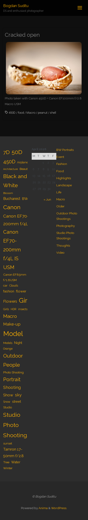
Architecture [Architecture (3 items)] (10, 169)
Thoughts (63, 245)
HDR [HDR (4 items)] (13, 309)
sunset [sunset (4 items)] (7, 443)
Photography (65, 226)
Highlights (63, 178)
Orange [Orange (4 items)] (8, 348)
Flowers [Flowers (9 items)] (10, 301)
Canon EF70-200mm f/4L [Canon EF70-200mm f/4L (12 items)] (15, 220)
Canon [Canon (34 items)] (12, 207)
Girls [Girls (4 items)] (6, 309)
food (21, 112)
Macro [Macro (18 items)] (10, 316)
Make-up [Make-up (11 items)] (12, 324)
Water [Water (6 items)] (15, 462)
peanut (42, 112)
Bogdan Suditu (15, 6)
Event (60, 157)
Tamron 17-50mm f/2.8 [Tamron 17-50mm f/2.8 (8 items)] (13, 452)
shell (53, 112)
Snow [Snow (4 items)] (6, 401)
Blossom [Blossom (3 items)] (8, 193)
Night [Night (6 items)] (18, 343)
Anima (43, 508)
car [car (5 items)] (5, 285)
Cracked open (22, 35)
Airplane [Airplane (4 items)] (22, 162)
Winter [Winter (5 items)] (8, 468)
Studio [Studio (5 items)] (7, 407)
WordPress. (59, 508)
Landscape (64, 185)
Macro (30, 112)
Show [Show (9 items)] (8, 395)
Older (60, 206)
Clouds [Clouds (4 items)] (13, 285)
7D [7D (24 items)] (6, 152)
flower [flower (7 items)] (21, 291)
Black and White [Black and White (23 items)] (15, 181)
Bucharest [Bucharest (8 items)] (11, 198)
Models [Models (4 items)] (7, 343)
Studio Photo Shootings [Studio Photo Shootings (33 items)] (16, 425)
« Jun (47, 199)
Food (60, 171)
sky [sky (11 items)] (18, 394)
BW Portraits (65, 150)
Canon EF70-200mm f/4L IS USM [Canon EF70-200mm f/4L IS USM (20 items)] (12, 249)
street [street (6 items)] (16, 401)
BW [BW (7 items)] (25, 199)
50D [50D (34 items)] (17, 152)
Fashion (61, 164)
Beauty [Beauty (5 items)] (24, 169)
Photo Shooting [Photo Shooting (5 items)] (13, 372)
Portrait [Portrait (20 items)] (12, 379)
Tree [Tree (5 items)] (6, 462)
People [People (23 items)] (11, 365)
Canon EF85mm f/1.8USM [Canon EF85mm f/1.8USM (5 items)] (14, 277)
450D (12, 112)
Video (60, 252)
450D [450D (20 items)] (9, 161)
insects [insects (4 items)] (22, 309)
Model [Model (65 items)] (13, 334)
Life (58, 192)
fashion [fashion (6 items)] (8, 291)
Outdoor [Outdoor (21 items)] (13, 356)
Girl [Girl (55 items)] (24, 300)
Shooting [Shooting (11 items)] (12, 387)
